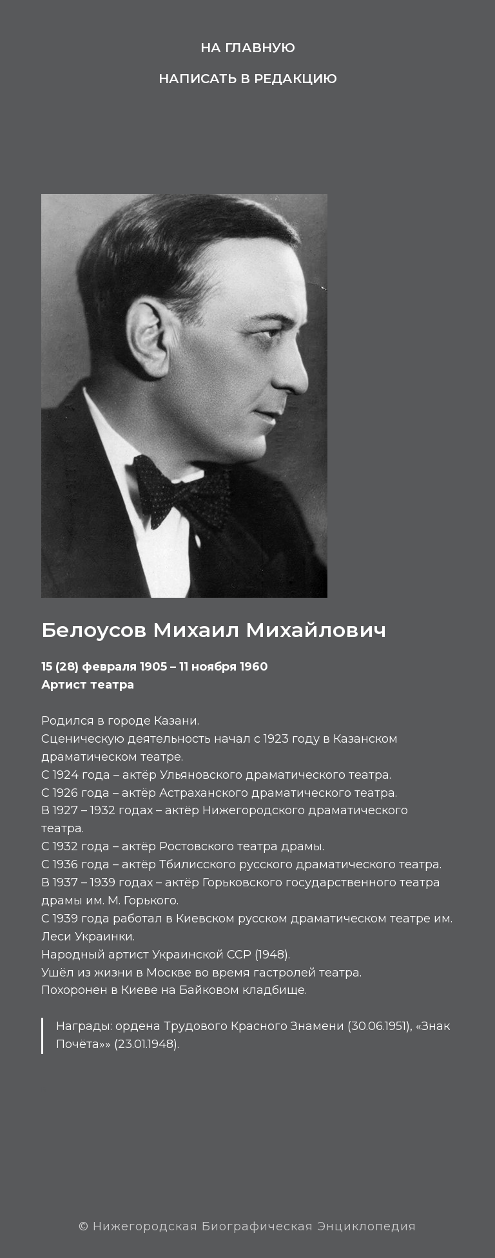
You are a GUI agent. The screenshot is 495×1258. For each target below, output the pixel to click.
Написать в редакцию (248, 78)
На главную (247, 47)
